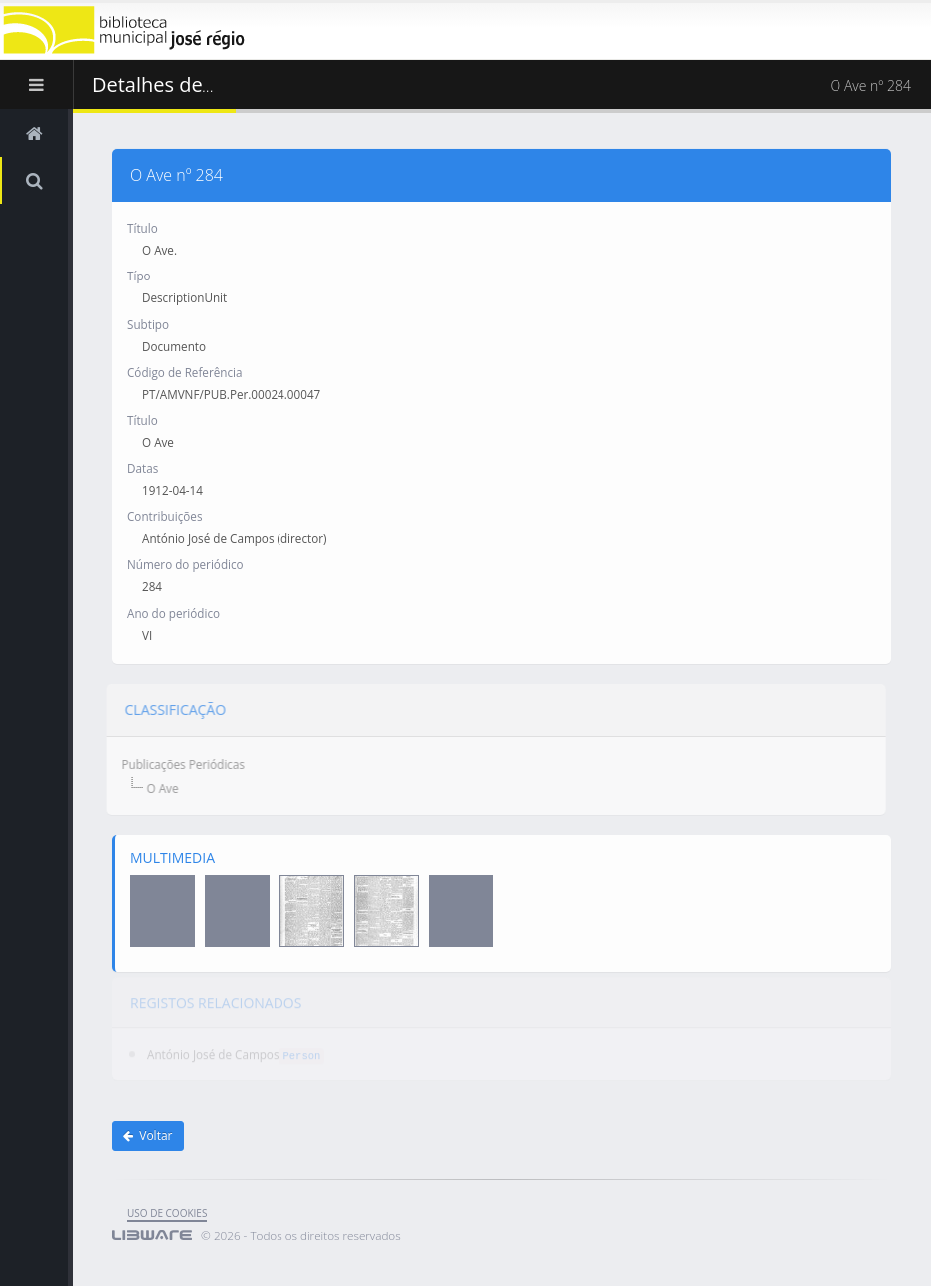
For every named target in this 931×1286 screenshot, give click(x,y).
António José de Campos (213, 1050)
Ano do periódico (173, 612)
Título (142, 227)
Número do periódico (185, 564)
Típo (139, 275)
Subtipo (148, 323)
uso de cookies (167, 1213)
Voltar (148, 1135)
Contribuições (164, 516)
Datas (142, 467)
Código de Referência (184, 371)
